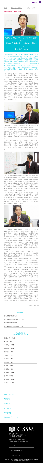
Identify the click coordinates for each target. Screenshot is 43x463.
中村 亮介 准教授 (9, 345)
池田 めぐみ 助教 (9, 382)
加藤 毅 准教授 (8, 365)
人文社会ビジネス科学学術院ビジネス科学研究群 (14, 2)
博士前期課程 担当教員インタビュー (14, 319)
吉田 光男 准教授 (9, 379)
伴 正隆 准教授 (8, 376)
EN (36, 2)
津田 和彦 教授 (8, 369)
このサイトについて (17, 455)
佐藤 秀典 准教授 (9, 372)
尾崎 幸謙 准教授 (9, 348)
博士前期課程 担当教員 (10, 316)
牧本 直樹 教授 (9, 362)
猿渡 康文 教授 (8, 341)
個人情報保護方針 (16, 450)
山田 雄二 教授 (8, 358)
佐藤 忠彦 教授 (8, 351)
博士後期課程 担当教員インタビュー (14, 326)
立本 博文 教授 (8, 355)
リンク (13, 445)
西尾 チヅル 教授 (9, 338)
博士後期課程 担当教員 (10, 322)
